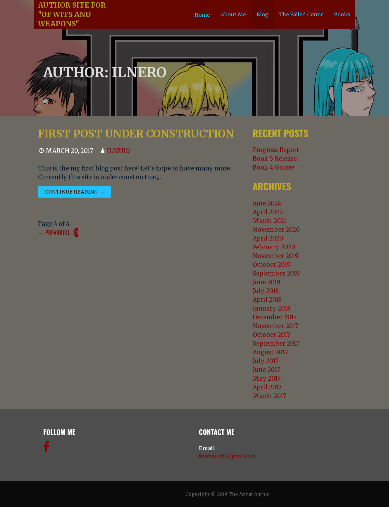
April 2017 (267, 387)
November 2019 (275, 255)
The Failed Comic (301, 14)
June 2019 (266, 282)
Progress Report (276, 150)
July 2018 (266, 291)
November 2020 (276, 229)
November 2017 (275, 326)
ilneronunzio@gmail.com (227, 456)
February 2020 (274, 247)
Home (202, 14)
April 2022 (268, 212)
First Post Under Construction (136, 133)
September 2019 (276, 273)
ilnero (118, 150)
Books (342, 14)
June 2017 (266, 369)
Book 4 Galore (273, 167)
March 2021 (269, 220)
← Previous (52, 232)
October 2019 (271, 264)
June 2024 (267, 203)
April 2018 (267, 299)
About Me (233, 14)
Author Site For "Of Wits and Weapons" (72, 14)
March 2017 (269, 396)
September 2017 (276, 343)
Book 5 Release (275, 158)
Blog (262, 14)
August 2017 (270, 352)
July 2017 (265, 361)
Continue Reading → (74, 192)
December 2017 (275, 317)
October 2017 (271, 334)
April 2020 (268, 238)
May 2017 (266, 378)
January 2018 (271, 308)
